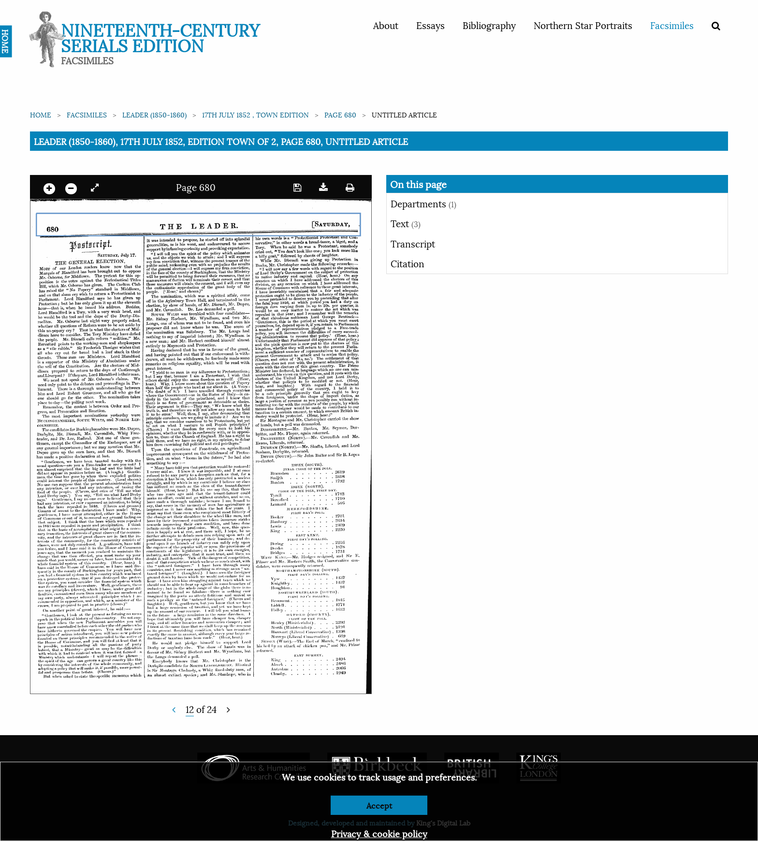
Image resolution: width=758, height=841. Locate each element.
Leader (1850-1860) (154, 114)
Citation (407, 263)
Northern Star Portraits (583, 24)
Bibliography (489, 24)
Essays (430, 24)
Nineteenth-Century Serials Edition (160, 36)
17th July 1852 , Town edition (255, 114)
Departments (423, 203)
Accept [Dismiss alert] (379, 805)
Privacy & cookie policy (379, 833)
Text (406, 223)
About (385, 24)
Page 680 (340, 114)
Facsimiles (672, 24)
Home (40, 114)
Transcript (413, 243)
